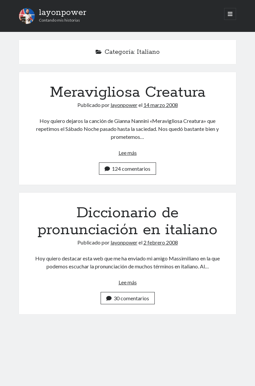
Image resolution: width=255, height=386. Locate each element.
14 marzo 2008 (160, 105)
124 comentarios (127, 168)
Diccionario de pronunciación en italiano (127, 221)
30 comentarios (127, 298)
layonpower (62, 12)
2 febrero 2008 (160, 242)
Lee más (128, 152)
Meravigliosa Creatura (128, 92)
